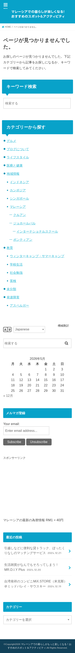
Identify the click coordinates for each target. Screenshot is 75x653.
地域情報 (13, 173)
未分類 (11, 289)
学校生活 (16, 264)
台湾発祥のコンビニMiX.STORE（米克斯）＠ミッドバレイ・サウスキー (35, 583)
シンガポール (19, 198)
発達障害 (13, 297)
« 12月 (8, 395)
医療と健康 (15, 165)
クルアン (19, 215)
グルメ (11, 141)
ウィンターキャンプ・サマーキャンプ (37, 256)
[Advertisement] (36, 488)
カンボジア (18, 190)
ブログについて (18, 149)
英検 (13, 281)
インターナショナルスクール (37, 231)
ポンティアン (22, 239)
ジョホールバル (24, 223)
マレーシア (18, 206)
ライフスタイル (18, 157)
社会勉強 (16, 272)
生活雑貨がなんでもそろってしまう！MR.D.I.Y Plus (31, 567)
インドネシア (19, 182)
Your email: (11, 424)
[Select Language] (29, 329)
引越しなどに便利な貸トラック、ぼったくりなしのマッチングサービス (34, 550)
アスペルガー (19, 305)
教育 (10, 248)
